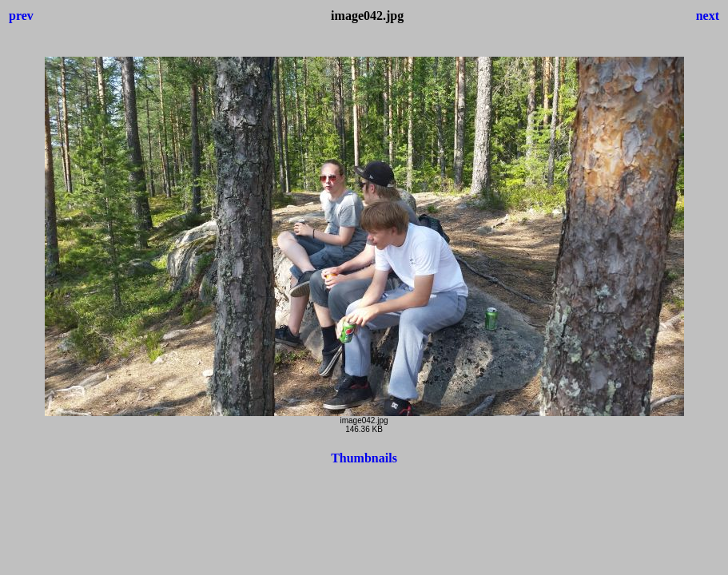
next (707, 15)
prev (21, 15)
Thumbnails (364, 458)
